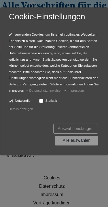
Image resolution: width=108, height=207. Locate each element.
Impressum (76, 90)
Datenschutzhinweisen (45, 90)
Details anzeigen (21, 109)
